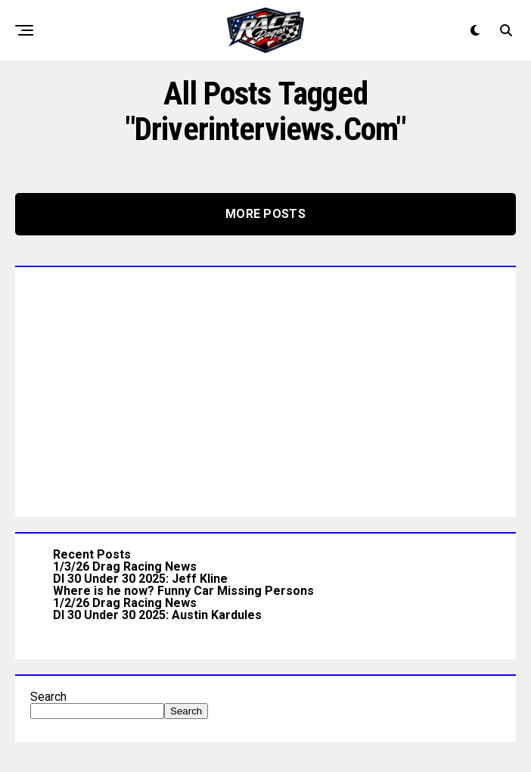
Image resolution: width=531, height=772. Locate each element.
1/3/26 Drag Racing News (125, 566)
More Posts (265, 214)
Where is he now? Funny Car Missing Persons (183, 591)
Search (48, 697)
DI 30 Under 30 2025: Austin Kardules (157, 615)
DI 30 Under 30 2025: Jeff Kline (140, 578)
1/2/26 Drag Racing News (125, 603)
